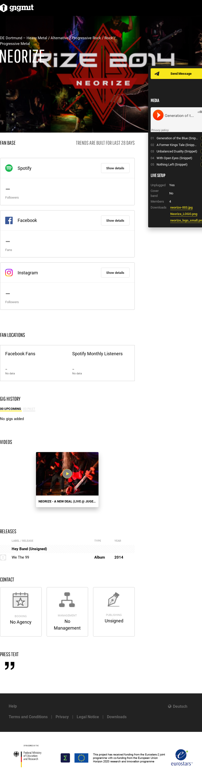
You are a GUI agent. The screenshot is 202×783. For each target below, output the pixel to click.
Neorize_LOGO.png (183, 214)
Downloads (117, 716)
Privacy (62, 716)
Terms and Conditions (28, 716)
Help (13, 706)
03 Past (29, 409)
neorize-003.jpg (181, 207)
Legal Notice (88, 716)
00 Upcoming (11, 409)
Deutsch (180, 706)
